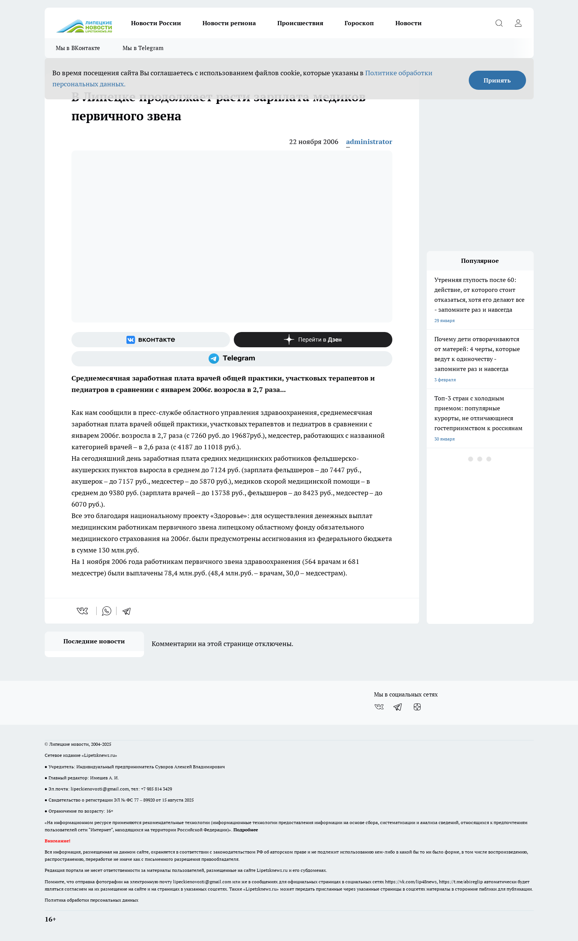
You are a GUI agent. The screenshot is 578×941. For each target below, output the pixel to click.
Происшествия (300, 23)
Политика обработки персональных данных (91, 900)
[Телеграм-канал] (231, 358)
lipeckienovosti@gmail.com (100, 789)
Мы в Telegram (143, 48)
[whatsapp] (107, 611)
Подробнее (245, 829)
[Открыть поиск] (499, 23)
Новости (408, 23)
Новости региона (229, 23)
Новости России (156, 23)
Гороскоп (359, 23)
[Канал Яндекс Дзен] (313, 339)
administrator (369, 141)
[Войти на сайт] (518, 23)
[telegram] (129, 611)
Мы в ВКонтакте (78, 48)
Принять (497, 80)
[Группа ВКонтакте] (150, 339)
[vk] (83, 611)
